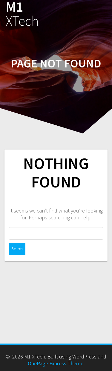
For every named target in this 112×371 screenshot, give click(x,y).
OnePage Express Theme (55, 363)
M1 (22, 14)
